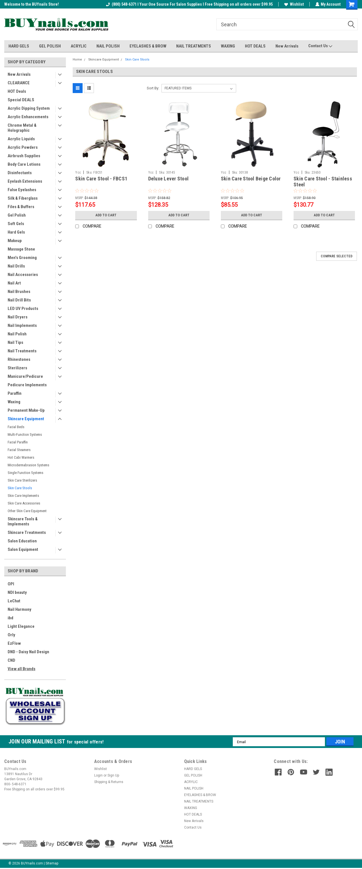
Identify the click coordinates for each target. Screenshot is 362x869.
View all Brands (21, 668)
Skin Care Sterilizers (22, 480)
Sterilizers (17, 367)
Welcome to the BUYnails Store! (31, 4)
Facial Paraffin (18, 442)
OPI (11, 583)
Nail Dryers (17, 317)
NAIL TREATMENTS (193, 46)
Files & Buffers (21, 206)
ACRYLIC (79, 46)
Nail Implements (22, 325)
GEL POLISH (50, 46)
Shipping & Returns (108, 782)
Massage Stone (21, 249)
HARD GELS (18, 46)
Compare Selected (336, 256)
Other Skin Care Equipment (27, 511)
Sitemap (52, 863)
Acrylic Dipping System (29, 108)
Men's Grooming (22, 257)
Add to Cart (106, 215)
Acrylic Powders (23, 147)
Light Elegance (21, 626)
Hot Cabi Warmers (21, 457)
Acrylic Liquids (21, 138)
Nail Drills (16, 266)
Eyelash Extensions (25, 181)
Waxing (14, 401)
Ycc (78, 172)
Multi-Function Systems (25, 434)
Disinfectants (20, 172)
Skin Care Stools (20, 488)
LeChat (14, 600)
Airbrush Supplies (24, 155)
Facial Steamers (19, 450)
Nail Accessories (23, 274)
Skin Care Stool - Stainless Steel (323, 181)
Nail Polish (17, 334)
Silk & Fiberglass (23, 198)
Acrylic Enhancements (28, 116)
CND (11, 660)
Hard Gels (16, 232)
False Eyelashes (22, 189)
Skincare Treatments (27, 532)
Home (77, 59)
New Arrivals (286, 46)
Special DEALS (21, 99)
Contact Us (320, 46)
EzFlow (14, 643)
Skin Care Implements (23, 495)
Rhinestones (19, 359)
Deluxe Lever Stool (168, 179)
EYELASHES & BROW (148, 46)
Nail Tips (15, 342)
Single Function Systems (25, 473)
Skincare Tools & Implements (23, 521)
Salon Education (22, 541)
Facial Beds (16, 427)
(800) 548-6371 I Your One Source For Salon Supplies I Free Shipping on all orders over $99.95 (189, 4)
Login (98, 775)
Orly (11, 634)
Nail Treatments (22, 350)
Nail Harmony (19, 609)
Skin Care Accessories (24, 503)
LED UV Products (23, 308)
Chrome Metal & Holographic (22, 128)
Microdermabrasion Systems (28, 465)
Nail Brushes (19, 291)
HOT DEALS (255, 46)
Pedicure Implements (27, 384)
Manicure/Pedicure (25, 376)
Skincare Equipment (26, 418)
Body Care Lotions (24, 164)
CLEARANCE (19, 82)
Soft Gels (16, 223)
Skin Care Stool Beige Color (251, 179)
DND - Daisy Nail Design (28, 651)
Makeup (15, 240)
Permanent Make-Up (26, 410)
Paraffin (14, 393)
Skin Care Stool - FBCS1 (101, 179)
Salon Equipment (23, 549)
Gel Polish (17, 215)
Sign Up (113, 775)
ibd (10, 617)
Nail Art (14, 283)
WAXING (228, 46)
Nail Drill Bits (19, 300)
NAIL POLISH (108, 46)
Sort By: (153, 88)
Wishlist (293, 4)
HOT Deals (17, 91)
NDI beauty (17, 592)
